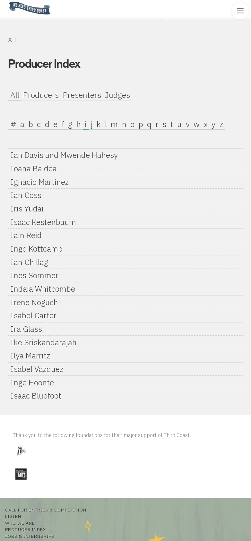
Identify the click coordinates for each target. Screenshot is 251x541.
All (14, 95)
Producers (41, 95)
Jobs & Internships (29, 536)
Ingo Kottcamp (36, 248)
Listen (13, 516)
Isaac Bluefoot (35, 395)
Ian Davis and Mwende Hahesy (64, 155)
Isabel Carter (33, 315)
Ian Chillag (29, 262)
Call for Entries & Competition (45, 510)
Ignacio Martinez (39, 181)
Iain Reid (26, 235)
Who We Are (20, 523)
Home (7, 2)
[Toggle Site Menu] (240, 10)
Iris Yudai (27, 208)
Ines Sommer (34, 275)
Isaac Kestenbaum (43, 222)
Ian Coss (25, 195)
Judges (117, 95)
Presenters (82, 95)
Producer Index (25, 529)
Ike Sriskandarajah (43, 342)
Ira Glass (26, 328)
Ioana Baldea (33, 168)
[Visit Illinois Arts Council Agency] (21, 458)
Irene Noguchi (35, 302)
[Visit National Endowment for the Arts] (21, 481)
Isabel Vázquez (36, 369)
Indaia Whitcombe (42, 288)
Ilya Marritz (30, 355)
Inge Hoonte (32, 382)
